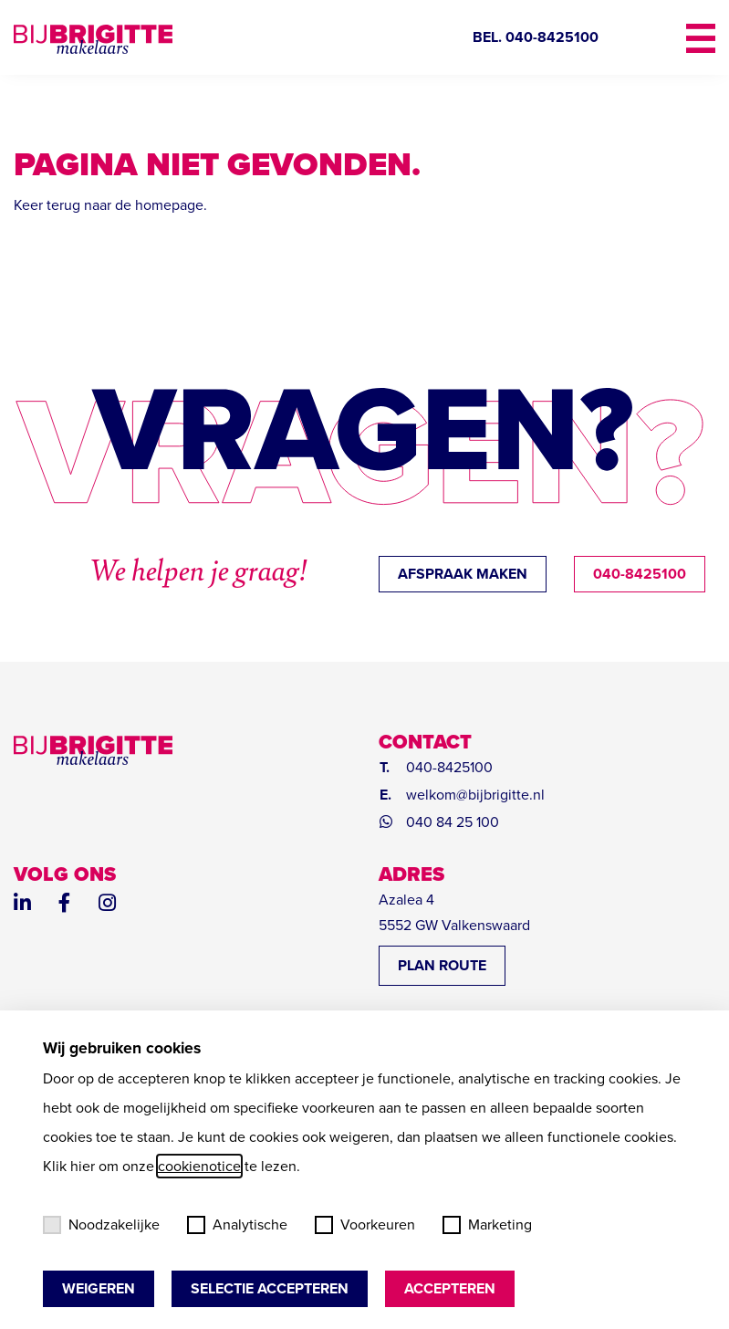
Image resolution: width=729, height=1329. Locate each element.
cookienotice (199, 1166)
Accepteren (449, 1288)
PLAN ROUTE (442, 965)
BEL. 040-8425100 (536, 36)
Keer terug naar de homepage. (110, 204)
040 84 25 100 (452, 821)
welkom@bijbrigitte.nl (475, 794)
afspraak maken (462, 573)
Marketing (487, 1224)
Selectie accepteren (270, 1288)
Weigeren (98, 1288)
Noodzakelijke (101, 1224)
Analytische (237, 1224)
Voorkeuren (365, 1224)
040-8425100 (639, 573)
